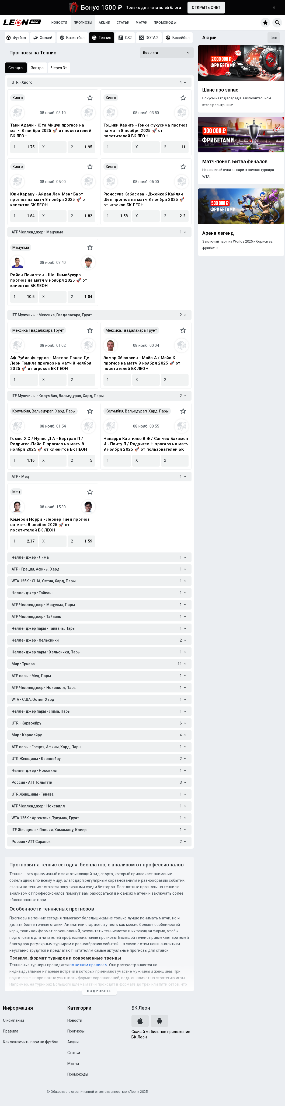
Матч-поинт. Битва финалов (234, 161)
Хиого (17, 98)
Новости (59, 22)
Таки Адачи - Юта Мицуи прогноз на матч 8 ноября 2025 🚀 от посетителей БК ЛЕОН (50, 130)
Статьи (123, 22)
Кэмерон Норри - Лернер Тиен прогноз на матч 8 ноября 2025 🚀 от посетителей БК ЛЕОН (50, 525)
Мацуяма (20, 247)
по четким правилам (88, 965)
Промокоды (165, 22)
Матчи (141, 22)
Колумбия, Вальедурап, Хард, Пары (43, 411)
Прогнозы (83, 22)
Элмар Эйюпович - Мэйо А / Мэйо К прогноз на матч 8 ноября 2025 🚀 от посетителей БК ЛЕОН (141, 363)
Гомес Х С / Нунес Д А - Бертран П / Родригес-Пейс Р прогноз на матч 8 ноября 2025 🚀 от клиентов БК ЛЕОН (48, 444)
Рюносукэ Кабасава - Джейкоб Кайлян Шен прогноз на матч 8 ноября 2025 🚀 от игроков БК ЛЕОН (144, 199)
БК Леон (140, 1008)
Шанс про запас (220, 90)
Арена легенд (218, 233)
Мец (16, 492)
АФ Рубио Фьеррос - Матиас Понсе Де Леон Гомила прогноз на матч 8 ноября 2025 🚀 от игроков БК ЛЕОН (50, 363)
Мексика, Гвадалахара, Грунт (38, 330)
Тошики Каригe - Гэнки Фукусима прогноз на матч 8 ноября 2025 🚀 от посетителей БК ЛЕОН (145, 130)
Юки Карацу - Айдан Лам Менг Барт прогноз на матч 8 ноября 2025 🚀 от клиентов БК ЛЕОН (48, 199)
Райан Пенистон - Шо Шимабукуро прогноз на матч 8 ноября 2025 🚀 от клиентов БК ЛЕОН (48, 280)
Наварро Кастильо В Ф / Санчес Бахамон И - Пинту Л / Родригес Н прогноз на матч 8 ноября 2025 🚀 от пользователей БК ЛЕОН (146, 444)
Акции (104, 22)
